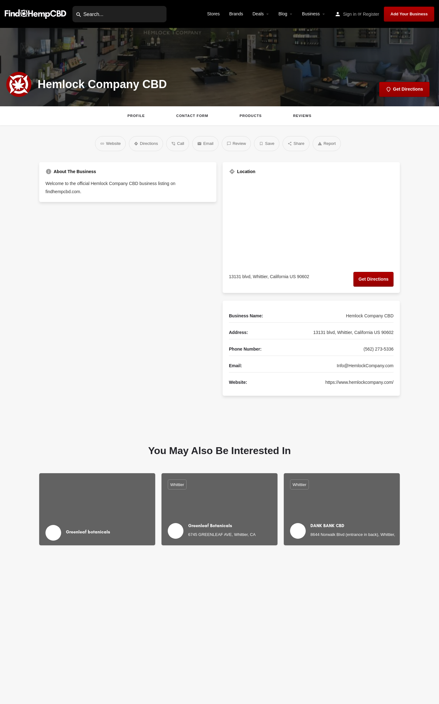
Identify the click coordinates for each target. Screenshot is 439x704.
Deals (258, 13)
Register (371, 14)
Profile (136, 116)
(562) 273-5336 (378, 349)
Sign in (350, 14)
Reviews (302, 116)
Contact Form (192, 116)
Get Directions (373, 279)
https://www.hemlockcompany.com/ (359, 382)
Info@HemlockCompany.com (365, 365)
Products (251, 116)
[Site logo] (36, 13)
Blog (282, 13)
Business (311, 13)
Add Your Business (409, 14)
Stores (213, 13)
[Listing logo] (18, 84)
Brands (236, 13)
